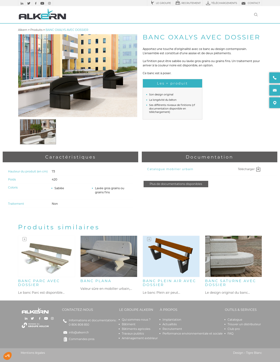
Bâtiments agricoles (136, 329)
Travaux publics (133, 333)
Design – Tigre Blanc (247, 353)
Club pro (234, 329)
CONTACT (250, 3)
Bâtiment (129, 324)
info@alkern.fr (79, 332)
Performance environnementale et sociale (192, 333)
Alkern (22, 30)
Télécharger (249, 169)
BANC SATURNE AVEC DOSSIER (230, 283)
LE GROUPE (160, 3)
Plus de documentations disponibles (176, 184)
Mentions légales (33, 353)
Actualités (169, 324)
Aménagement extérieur (140, 338)
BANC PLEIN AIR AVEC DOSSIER (169, 283)
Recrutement (172, 329)
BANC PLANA (95, 281)
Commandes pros (78, 339)
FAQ (230, 333)
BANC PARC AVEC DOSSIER (39, 283)
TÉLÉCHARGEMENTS (220, 3)
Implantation (171, 319)
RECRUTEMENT (188, 3)
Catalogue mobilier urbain (170, 169)
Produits (36, 30)
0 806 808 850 (79, 324)
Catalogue (235, 319)
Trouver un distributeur (244, 324)
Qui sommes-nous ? (136, 319)
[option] (38, 131)
